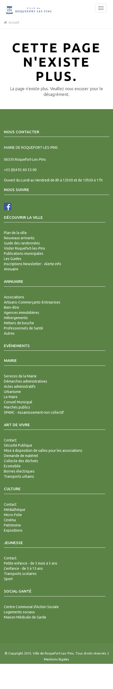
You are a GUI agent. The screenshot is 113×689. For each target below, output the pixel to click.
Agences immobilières (21, 313)
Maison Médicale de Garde (25, 617)
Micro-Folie (13, 515)
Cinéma (10, 520)
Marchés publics (17, 407)
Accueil (11, 22)
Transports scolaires (20, 574)
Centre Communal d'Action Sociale (31, 607)
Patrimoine (12, 525)
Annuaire (11, 269)
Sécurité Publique (18, 445)
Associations (14, 297)
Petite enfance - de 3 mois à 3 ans (30, 563)
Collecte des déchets (21, 461)
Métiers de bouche (19, 323)
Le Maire (11, 397)
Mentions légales (56, 659)
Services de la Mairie (20, 376)
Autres (9, 333)
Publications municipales (23, 253)
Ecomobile (12, 466)
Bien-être (11, 307)
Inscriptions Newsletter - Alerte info (32, 264)
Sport (8, 579)
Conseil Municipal (18, 402)
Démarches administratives (25, 381)
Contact (10, 440)
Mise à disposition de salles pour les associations (43, 450)
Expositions (13, 530)
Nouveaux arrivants (19, 238)
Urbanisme (12, 392)
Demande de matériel (21, 456)
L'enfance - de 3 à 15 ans (23, 568)
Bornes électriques (19, 471)
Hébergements (16, 318)
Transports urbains (19, 476)
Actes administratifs (20, 386)
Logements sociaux (19, 612)
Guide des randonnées (22, 243)
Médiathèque (14, 510)
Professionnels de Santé (23, 328)
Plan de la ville (15, 233)
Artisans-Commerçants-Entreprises (32, 302)
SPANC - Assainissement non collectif (34, 412)
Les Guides (12, 259)
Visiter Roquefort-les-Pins (24, 248)
